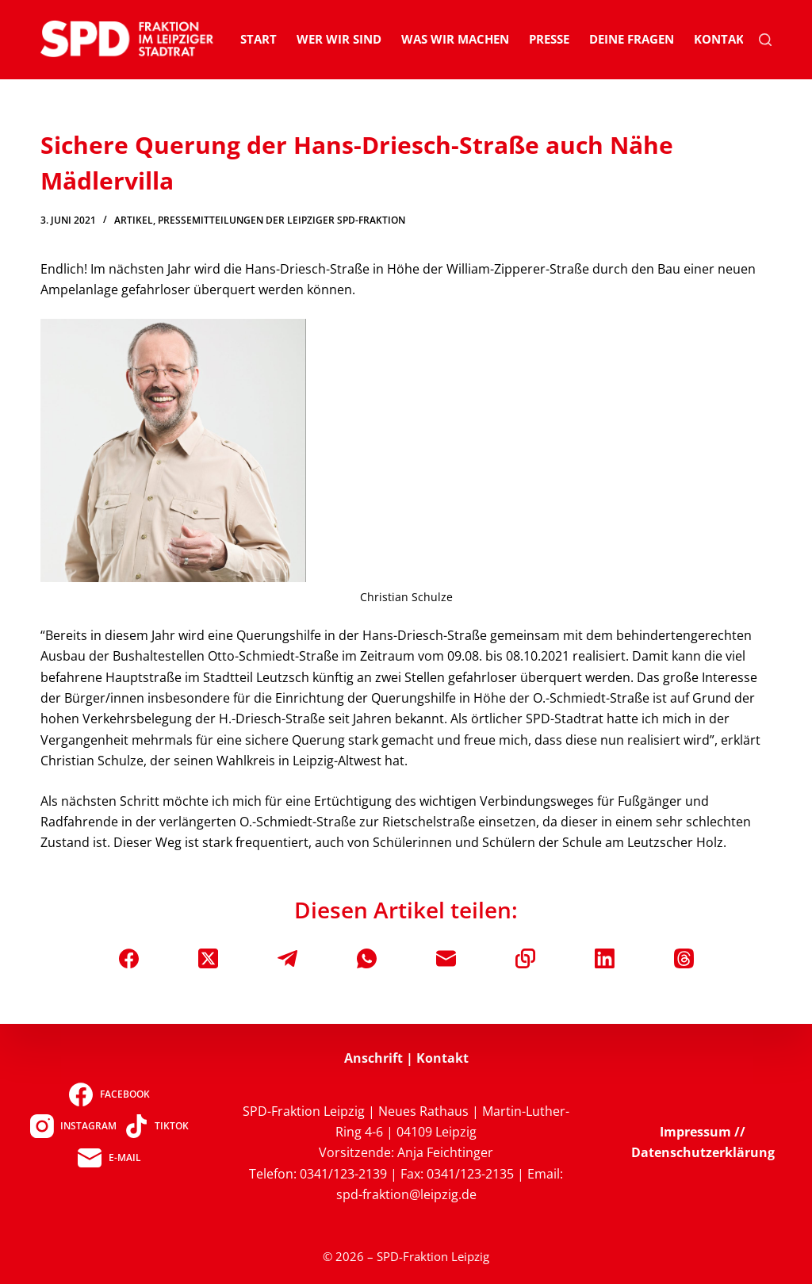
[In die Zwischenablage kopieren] (525, 958)
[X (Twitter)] (208, 958)
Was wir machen (455, 39)
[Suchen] (765, 39)
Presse (549, 39)
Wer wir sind (339, 39)
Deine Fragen (631, 39)
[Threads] (684, 958)
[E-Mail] (446, 958)
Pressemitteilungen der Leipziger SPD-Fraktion (281, 220)
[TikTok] (156, 1126)
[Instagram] (73, 1126)
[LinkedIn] (604, 958)
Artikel (133, 220)
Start (258, 39)
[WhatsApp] (366, 958)
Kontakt (722, 39)
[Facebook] (129, 958)
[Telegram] (287, 958)
